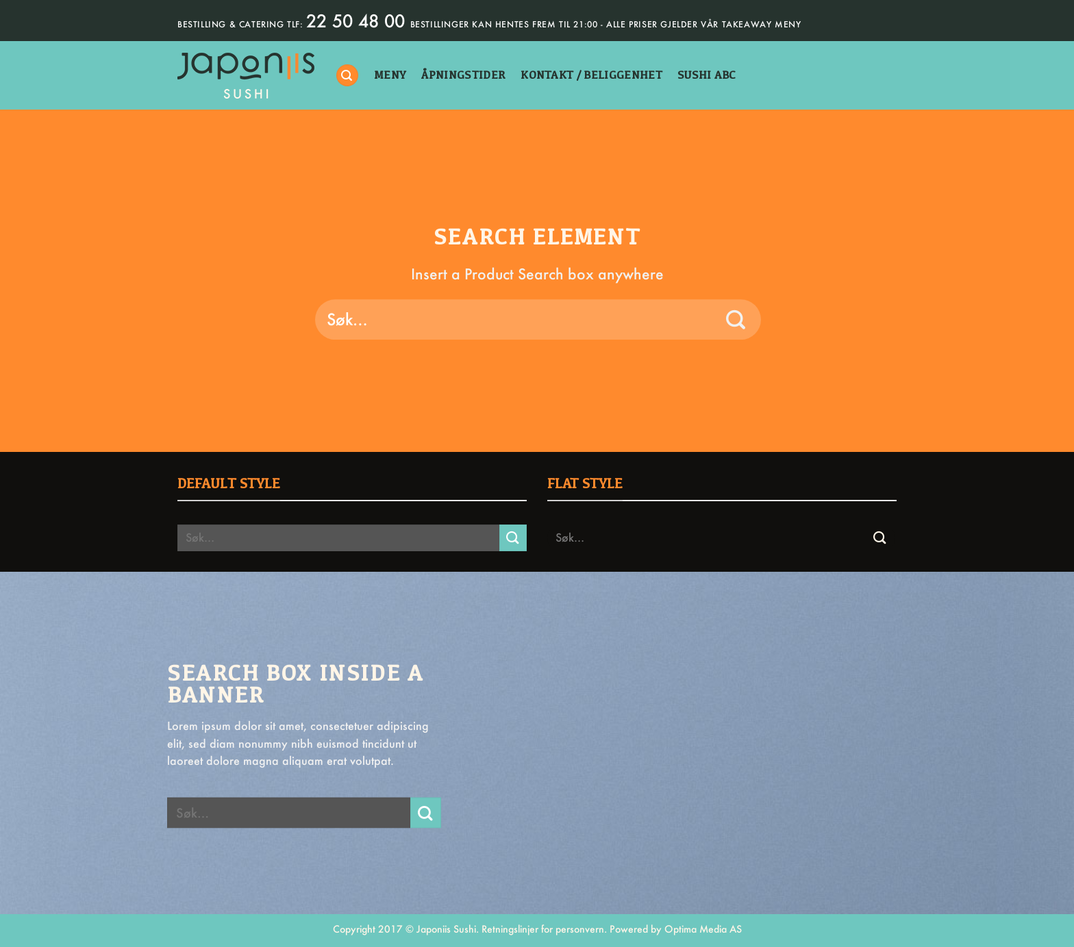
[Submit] (736, 320)
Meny (390, 74)
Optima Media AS (703, 928)
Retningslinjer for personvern (543, 928)
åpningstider (463, 74)
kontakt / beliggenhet (591, 74)
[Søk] (347, 75)
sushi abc (706, 74)
